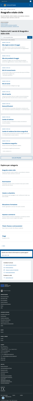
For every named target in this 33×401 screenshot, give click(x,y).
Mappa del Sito (8, 396)
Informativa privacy (4, 372)
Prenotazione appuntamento (6, 381)
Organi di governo (4, 302)
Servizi (5, 9)
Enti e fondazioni (4, 300)
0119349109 (7, 351)
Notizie (2, 332)
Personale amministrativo (6, 304)
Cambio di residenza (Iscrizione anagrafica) (9, 25)
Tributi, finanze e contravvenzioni (7, 323)
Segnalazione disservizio (5, 380)
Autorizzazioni (3, 316)
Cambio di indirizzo (4, 23)
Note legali (3, 374)
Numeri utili (3, 360)
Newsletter (3, 390)
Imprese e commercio (5, 321)
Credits (21, 395)
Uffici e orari (3, 358)
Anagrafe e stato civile (6, 42)
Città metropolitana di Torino (6, 368)
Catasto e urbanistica (5, 318)
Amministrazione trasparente (6, 377)
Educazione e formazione (5, 320)
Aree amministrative (5, 296)
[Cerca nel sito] (29, 5)
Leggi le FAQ (3, 378)
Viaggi (2, 325)
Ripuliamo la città (4, 370)
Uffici (2, 308)
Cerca (30, 37)
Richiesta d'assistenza (5, 383)
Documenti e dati (4, 298)
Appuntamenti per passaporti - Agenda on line (10, 26)
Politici (2, 306)
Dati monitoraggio (4, 395)
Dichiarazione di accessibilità (6, 375)
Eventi (2, 340)
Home (2, 9)
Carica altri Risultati (16, 158)
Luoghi (2, 338)
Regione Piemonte (4, 1)
